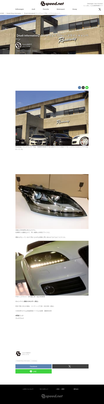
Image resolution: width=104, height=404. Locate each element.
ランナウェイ (19, 318)
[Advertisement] (52, 70)
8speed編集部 (27, 44)
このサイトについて (27, 389)
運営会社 (76, 389)
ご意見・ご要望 (60, 389)
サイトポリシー (44, 389)
